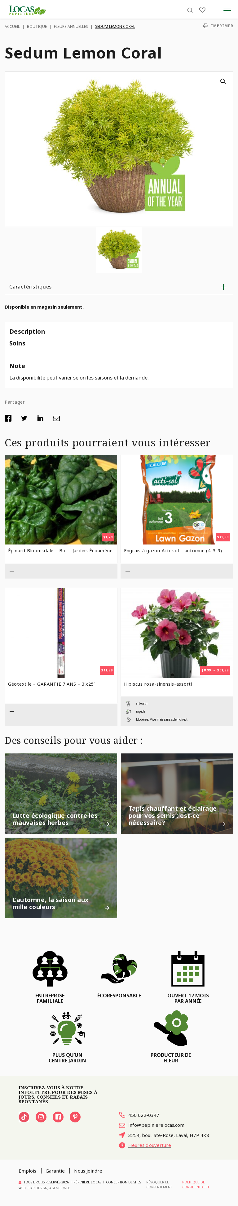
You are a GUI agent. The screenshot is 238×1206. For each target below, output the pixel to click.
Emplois (27, 1171)
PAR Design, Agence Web (49, 1188)
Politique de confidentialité (196, 1184)
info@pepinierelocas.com (151, 1125)
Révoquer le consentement (159, 1184)
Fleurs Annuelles (71, 26)
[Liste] (202, 10)
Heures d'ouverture (145, 1145)
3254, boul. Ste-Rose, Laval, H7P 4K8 (164, 1135)
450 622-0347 (139, 1115)
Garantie (55, 1171)
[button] (223, 81)
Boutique (37, 26)
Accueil (12, 26)
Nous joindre (88, 1171)
